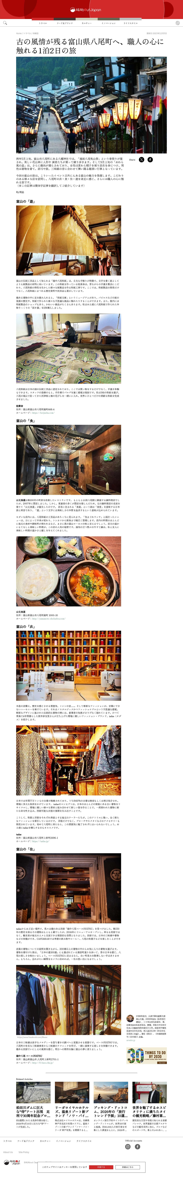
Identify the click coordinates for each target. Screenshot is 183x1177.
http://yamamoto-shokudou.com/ (49, 618)
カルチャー (87, 23)
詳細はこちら (127, 1167)
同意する (101, 1167)
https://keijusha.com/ (43, 412)
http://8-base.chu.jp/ (43, 1062)
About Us (8, 1152)
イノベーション (109, 23)
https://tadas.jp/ (40, 841)
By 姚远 (20, 192)
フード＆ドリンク (65, 23)
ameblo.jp (130, 1040)
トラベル (43, 23)
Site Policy (24, 1152)
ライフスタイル (131, 23)
